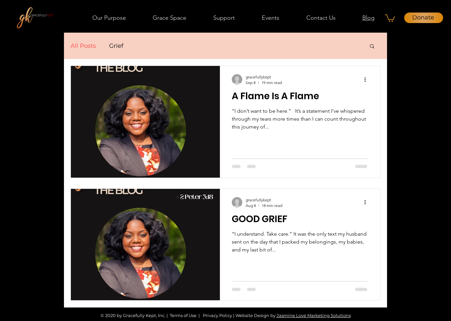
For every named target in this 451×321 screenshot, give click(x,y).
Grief (116, 45)
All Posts (83, 45)
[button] (170, 18)
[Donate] (423, 18)
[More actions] (367, 79)
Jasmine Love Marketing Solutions (314, 315)
